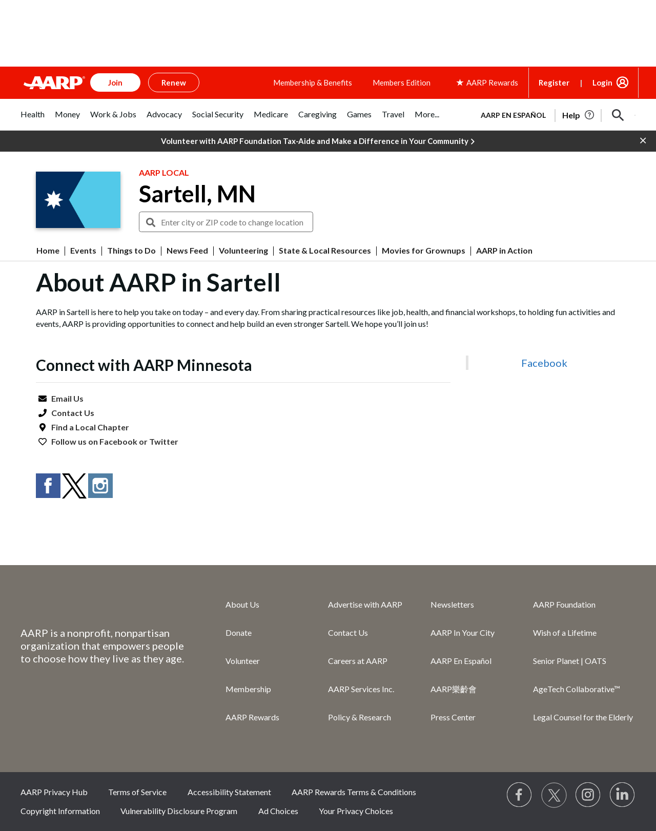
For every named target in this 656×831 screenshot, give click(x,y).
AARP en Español (513, 115)
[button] (618, 115)
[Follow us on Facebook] (519, 795)
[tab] (32, 119)
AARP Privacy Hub (54, 792)
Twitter (163, 441)
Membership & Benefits (312, 82)
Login (602, 82)
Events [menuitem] (83, 250)
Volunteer (242, 661)
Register (554, 82)
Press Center (453, 717)
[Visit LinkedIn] (623, 795)
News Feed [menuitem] (187, 250)
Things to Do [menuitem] (131, 250)
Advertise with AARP (365, 604)
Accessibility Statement (229, 792)
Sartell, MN (197, 193)
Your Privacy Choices (356, 811)
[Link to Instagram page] (588, 795)
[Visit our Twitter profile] (554, 795)
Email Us (67, 398)
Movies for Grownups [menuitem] (423, 250)
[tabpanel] (553, 114)
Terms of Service (137, 792)
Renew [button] (173, 82)
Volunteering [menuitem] (243, 250)
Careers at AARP (357, 661)
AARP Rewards (252, 717)
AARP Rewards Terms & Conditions (354, 792)
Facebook (118, 441)
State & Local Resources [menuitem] (325, 250)
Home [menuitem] (47, 250)
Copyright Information (60, 811)
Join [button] (115, 82)
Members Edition (401, 82)
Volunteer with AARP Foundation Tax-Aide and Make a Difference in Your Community (318, 141)
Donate (238, 632)
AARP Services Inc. (361, 689)
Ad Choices (278, 811)
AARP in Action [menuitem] (504, 250)
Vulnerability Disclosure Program (178, 811)
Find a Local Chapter (90, 427)
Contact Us (72, 413)
